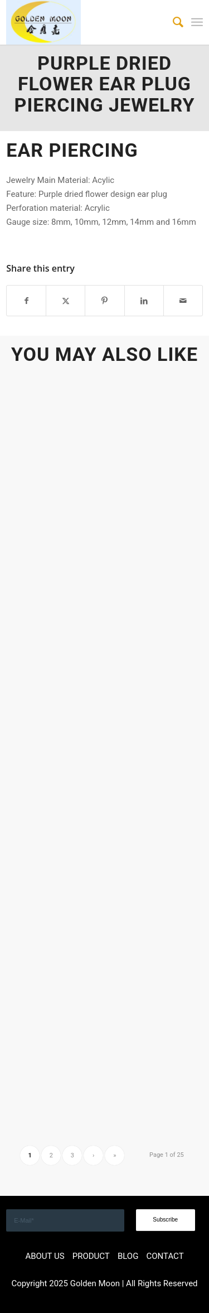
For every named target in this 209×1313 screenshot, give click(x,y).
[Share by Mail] (183, 301)
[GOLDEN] (84, 22)
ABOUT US (44, 1256)
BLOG (128, 1256)
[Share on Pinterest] (104, 301)
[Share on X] (65, 301)
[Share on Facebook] (26, 301)
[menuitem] (172, 22)
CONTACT (164, 1256)
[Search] (172, 22)
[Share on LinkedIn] (144, 301)
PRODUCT (91, 1256)
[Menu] (197, 22)
